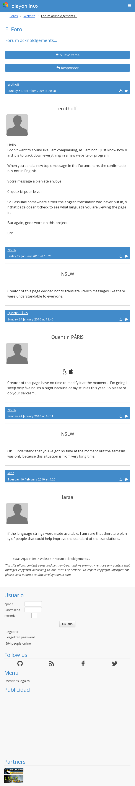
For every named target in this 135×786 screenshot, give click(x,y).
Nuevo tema (68, 55)
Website (29, 16)
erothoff (13, 84)
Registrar (11, 632)
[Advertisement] (67, 725)
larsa (11, 473)
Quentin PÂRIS (18, 313)
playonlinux (21, 5)
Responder (67, 68)
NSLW (12, 250)
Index (32, 559)
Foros (14, 16)
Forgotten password (20, 637)
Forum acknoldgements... (72, 559)
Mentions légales (17, 681)
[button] (129, 5)
